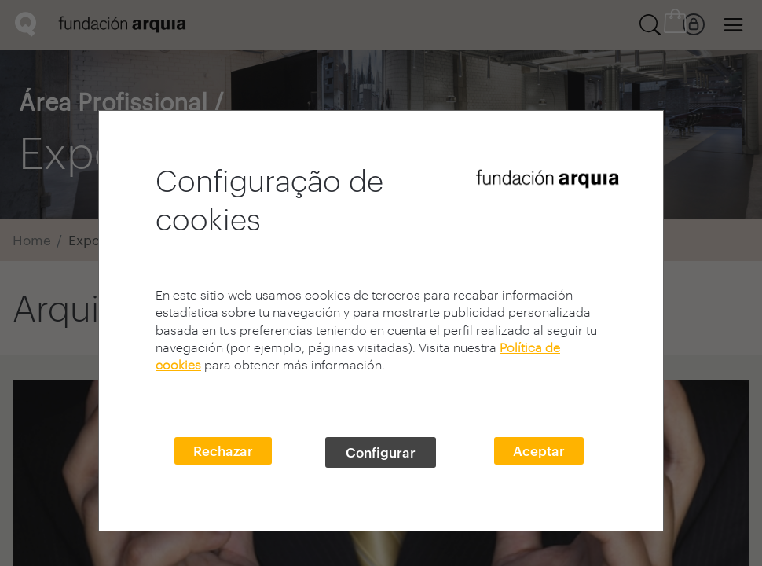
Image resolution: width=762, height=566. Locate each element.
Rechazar (223, 450)
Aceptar (539, 450)
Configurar (381, 452)
